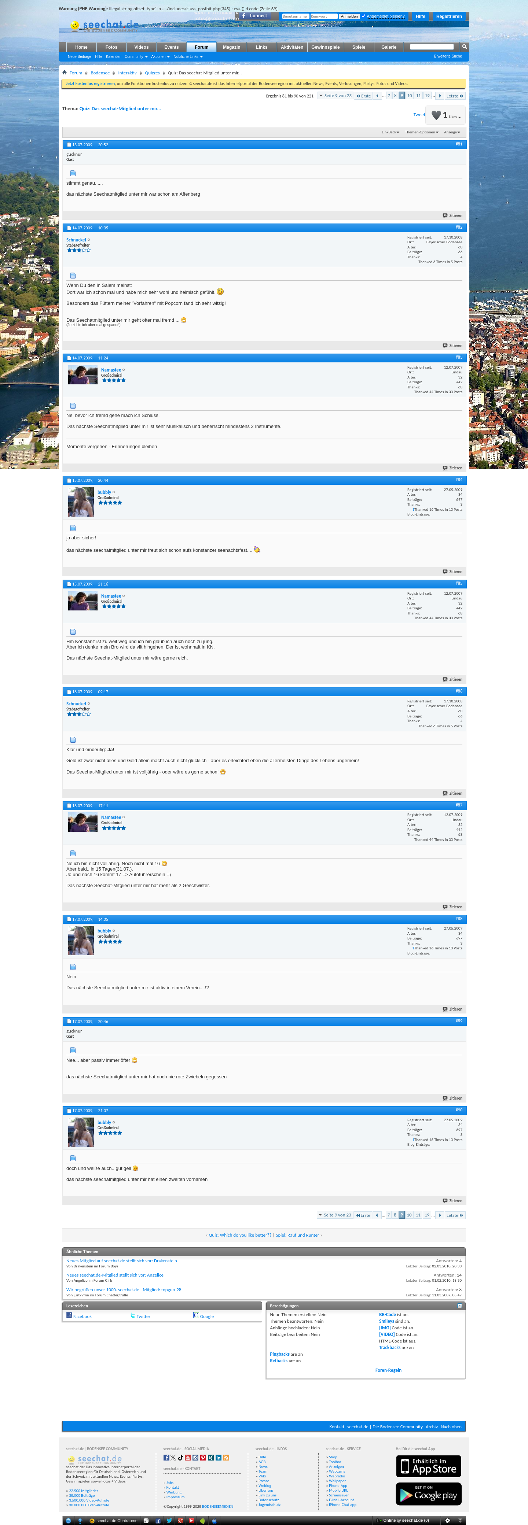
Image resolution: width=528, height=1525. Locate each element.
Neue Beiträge (79, 57)
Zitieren (452, 215)
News (263, 1466)
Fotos (112, 47)
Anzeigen (336, 1466)
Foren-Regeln (388, 1370)
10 (409, 95)
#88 (459, 918)
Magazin (231, 47)
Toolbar (335, 1461)
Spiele (358, 47)
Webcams (337, 1471)
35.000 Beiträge (82, 1495)
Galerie (388, 47)
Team (262, 1471)
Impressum (175, 1497)
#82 (459, 227)
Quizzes (152, 72)
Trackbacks (389, 1347)
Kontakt (336, 1426)
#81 (459, 144)
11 (418, 95)
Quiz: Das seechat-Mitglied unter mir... (120, 109)
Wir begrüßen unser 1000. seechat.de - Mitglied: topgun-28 (124, 1289)
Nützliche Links (185, 57)
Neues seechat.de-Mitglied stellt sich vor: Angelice (115, 1275)
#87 (459, 805)
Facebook (82, 1316)
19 (427, 95)
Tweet (419, 114)
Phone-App (338, 1485)
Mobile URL (338, 1490)
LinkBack (389, 132)
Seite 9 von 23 (338, 95)
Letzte (455, 96)
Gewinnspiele (325, 47)
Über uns (266, 1490)
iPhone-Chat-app (342, 1504)
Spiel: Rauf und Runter (297, 1235)
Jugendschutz (269, 1504)
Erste (363, 96)
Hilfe (420, 16)
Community (134, 57)
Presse (263, 1480)
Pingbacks (280, 1354)
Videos (141, 47)
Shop (333, 1457)
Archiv (432, 1426)
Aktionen (158, 57)
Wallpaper (337, 1480)
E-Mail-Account (341, 1500)
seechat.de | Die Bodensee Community (385, 1426)
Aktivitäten (292, 47)
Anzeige (450, 132)
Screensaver (339, 1495)
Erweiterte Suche (448, 56)
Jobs (169, 1482)
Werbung (174, 1492)
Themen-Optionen (420, 132)
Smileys (386, 1321)
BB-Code (387, 1314)
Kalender (113, 57)
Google (207, 1316)
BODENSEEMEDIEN (217, 1506)
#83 (459, 357)
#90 (459, 1109)
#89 (459, 1020)
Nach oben (451, 1426)
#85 (459, 583)
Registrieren (449, 16)
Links (261, 47)
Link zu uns (267, 1495)
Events (171, 47)
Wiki (262, 1476)
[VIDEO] (387, 1334)
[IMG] (385, 1327)
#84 (459, 479)
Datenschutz (268, 1500)
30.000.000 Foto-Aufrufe (89, 1505)
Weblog (264, 1485)
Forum (201, 47)
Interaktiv (127, 72)
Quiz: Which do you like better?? (240, 1235)
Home (81, 47)
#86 (459, 691)
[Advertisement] (264, 1398)
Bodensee (100, 72)
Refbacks (279, 1360)
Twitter (143, 1316)
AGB (261, 1461)
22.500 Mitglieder (83, 1490)
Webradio (337, 1476)
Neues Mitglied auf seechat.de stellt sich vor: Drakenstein (121, 1260)
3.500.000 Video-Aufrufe (89, 1500)
